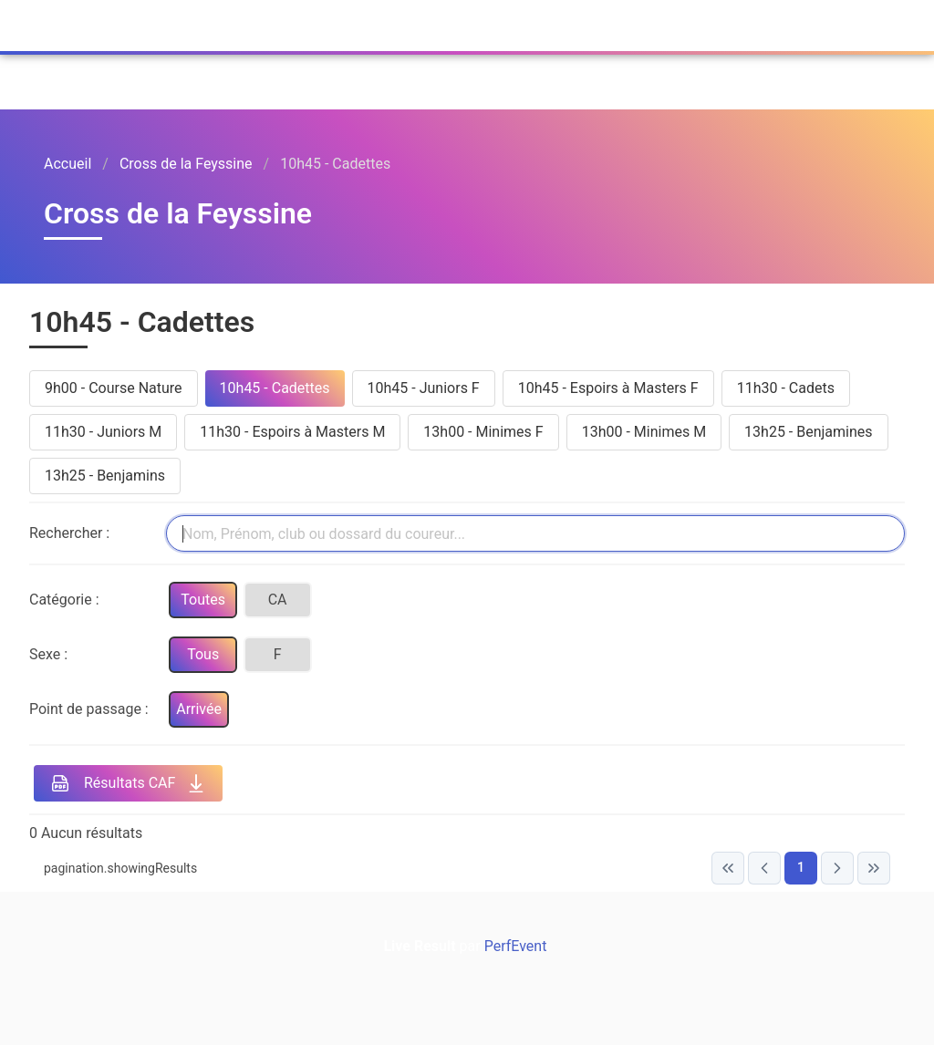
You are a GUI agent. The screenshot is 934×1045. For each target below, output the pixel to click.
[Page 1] (800, 868)
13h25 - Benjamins (105, 475)
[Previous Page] (764, 868)
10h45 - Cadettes (275, 388)
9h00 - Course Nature (113, 388)
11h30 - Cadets (786, 388)
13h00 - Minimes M (644, 431)
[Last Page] (873, 868)
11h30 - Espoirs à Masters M (292, 431)
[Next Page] (837, 868)
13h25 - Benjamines (808, 431)
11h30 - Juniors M (103, 431)
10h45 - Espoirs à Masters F (608, 388)
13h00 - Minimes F (483, 431)
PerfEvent (243, 21)
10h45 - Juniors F (424, 388)
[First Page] (727, 868)
